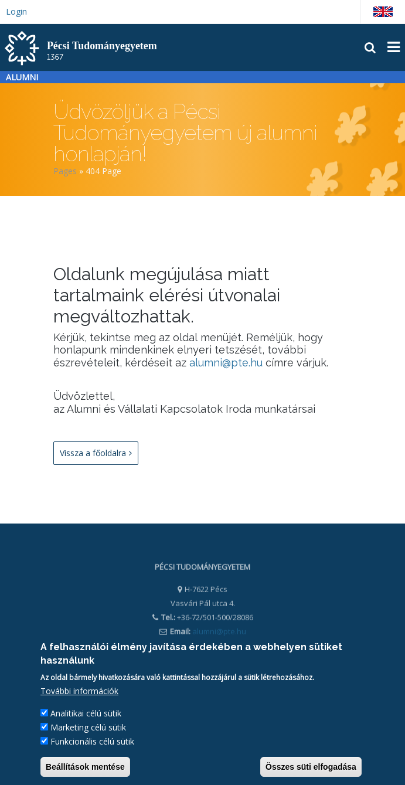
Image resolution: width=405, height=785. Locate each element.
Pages (65, 170)
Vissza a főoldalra (96, 453)
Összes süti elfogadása (311, 768)
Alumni (22, 77)
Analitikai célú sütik (85, 715)
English (383, 11)
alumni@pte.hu (226, 362)
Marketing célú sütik (88, 729)
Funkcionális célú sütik (92, 743)
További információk (79, 692)
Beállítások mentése (85, 768)
